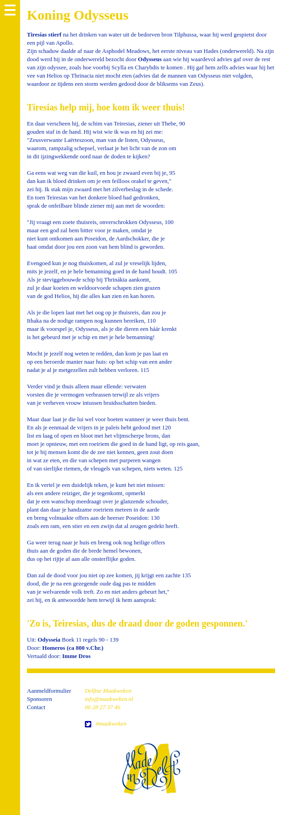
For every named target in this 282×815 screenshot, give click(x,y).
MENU (10, 10)
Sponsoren (39, 698)
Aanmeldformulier (49, 690)
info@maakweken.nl (109, 698)
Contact (36, 707)
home (151, 768)
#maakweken (111, 723)
